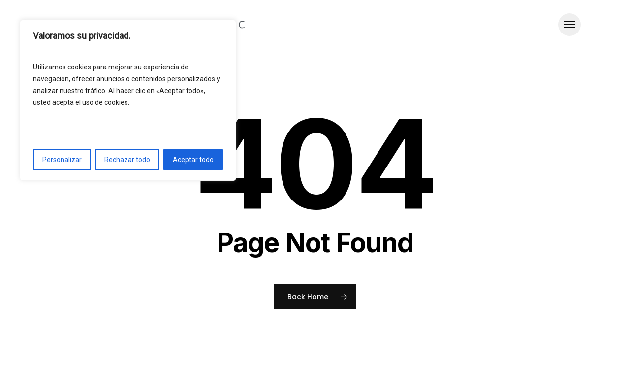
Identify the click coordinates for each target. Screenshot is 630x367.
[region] (128, 100)
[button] (569, 25)
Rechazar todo (127, 160)
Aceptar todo (193, 160)
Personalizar (62, 160)
